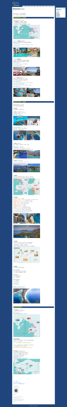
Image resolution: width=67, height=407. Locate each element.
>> (16, 43)
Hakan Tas (27, 212)
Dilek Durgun (18, 224)
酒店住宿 (57, 10)
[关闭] (64, 8)
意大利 (24, 6)
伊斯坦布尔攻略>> (16, 283)
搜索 (53, 6)
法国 (33, 6)
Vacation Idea (23, 286)
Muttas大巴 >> (20, 341)
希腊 (41, 6)
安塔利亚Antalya (16, 353)
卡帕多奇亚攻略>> (16, 284)
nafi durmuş (19, 212)
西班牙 (27, 6)
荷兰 (48, 6)
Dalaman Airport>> (16, 312)
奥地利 (45, 6)
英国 (30, 6)
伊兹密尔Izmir (15, 354)
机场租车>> (25, 313)
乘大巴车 (14, 340)
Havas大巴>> (15, 341)
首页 (50, 6)
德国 (39, 6)
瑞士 (36, 6)
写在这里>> (21, 396)
